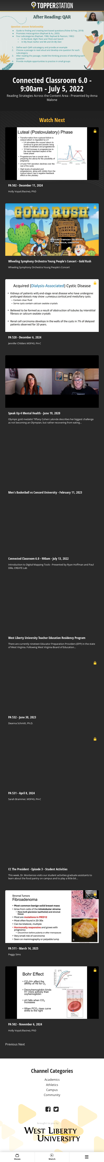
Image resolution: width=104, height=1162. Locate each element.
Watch (52, 1157)
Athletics (52, 1085)
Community (52, 1095)
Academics (52, 1080)
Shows (17, 1157)
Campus (52, 1090)
